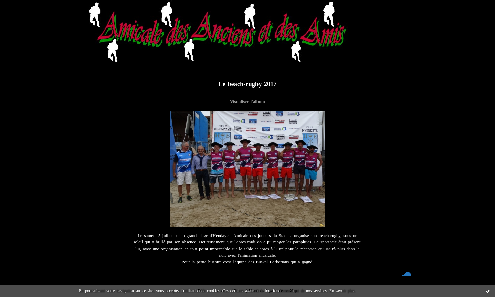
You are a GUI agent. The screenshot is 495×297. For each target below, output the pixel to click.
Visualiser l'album (247, 101)
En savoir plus (341, 290)
